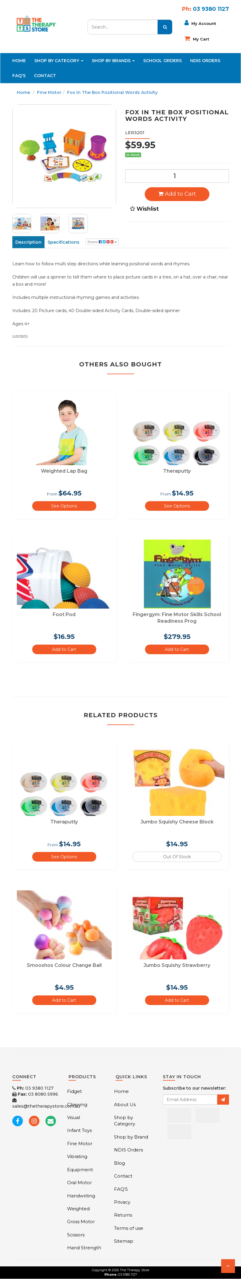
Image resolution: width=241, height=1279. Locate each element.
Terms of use (128, 1228)
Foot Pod (64, 614)
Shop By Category (58, 60)
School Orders (162, 60)
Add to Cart (177, 194)
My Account (200, 23)
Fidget (74, 1091)
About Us (125, 1104)
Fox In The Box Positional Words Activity (112, 92)
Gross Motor (81, 1221)
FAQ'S (19, 75)
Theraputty (177, 471)
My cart (196, 38)
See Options (64, 506)
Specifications (63, 242)
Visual (73, 1117)
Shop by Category (124, 1121)
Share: (102, 241)
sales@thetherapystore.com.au (46, 1103)
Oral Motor (79, 1182)
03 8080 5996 (35, 1094)
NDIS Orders (205, 60)
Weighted (78, 1208)
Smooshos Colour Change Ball (64, 965)
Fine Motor (49, 92)
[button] (228, 1266)
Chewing (77, 1104)
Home (19, 60)
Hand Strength (84, 1247)
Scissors (76, 1235)
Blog (119, 1163)
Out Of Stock (177, 856)
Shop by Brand (131, 1137)
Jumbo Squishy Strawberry (177, 965)
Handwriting (81, 1196)
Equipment (80, 1169)
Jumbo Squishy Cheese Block (177, 822)
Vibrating (77, 1156)
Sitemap (123, 1241)
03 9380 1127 (33, 1088)
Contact (45, 75)
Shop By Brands (113, 60)
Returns (123, 1215)
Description (28, 242)
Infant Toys (79, 1130)
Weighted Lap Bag (64, 471)
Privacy (122, 1202)
